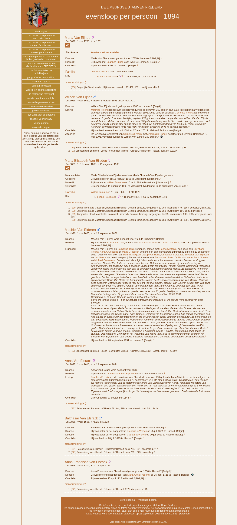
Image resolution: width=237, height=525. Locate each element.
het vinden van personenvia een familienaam (41, 44)
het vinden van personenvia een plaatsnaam (41, 51)
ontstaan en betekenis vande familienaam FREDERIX (41, 65)
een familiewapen (41, 85)
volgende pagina (41, 127)
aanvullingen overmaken (41, 102)
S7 (72, 147)
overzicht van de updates (41, 114)
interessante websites (41, 106)
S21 (73, 449)
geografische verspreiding (41, 77)
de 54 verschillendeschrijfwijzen (41, 72)
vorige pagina (41, 123)
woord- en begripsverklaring (41, 89)
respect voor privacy (41, 118)
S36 (73, 87)
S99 (73, 207)
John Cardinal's (143, 522)
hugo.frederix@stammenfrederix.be (169, 510)
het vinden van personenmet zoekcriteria (41, 37)
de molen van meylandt (41, 94)
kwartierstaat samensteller (105, 52)
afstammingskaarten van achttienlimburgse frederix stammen (41, 58)
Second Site (155, 522)
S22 (73, 408)
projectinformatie (41, 110)
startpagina (41, 31)
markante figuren (41, 81)
